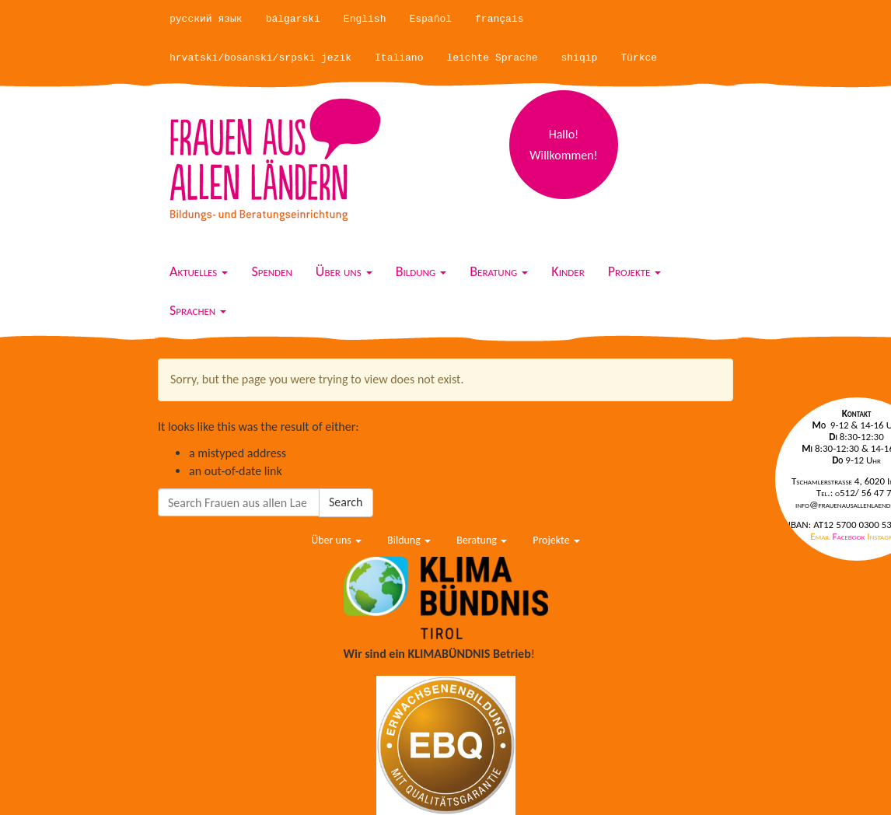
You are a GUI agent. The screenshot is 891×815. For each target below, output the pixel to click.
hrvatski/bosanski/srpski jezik (260, 58)
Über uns (344, 271)
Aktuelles (198, 271)
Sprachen (197, 310)
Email (821, 536)
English (365, 19)
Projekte (635, 271)
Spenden (271, 271)
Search (346, 502)
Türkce (638, 58)
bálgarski (293, 19)
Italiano (399, 58)
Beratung (499, 271)
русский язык (206, 19)
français (499, 19)
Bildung (421, 271)
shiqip (579, 58)
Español (430, 19)
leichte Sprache (491, 58)
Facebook (850, 536)
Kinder (567, 271)
